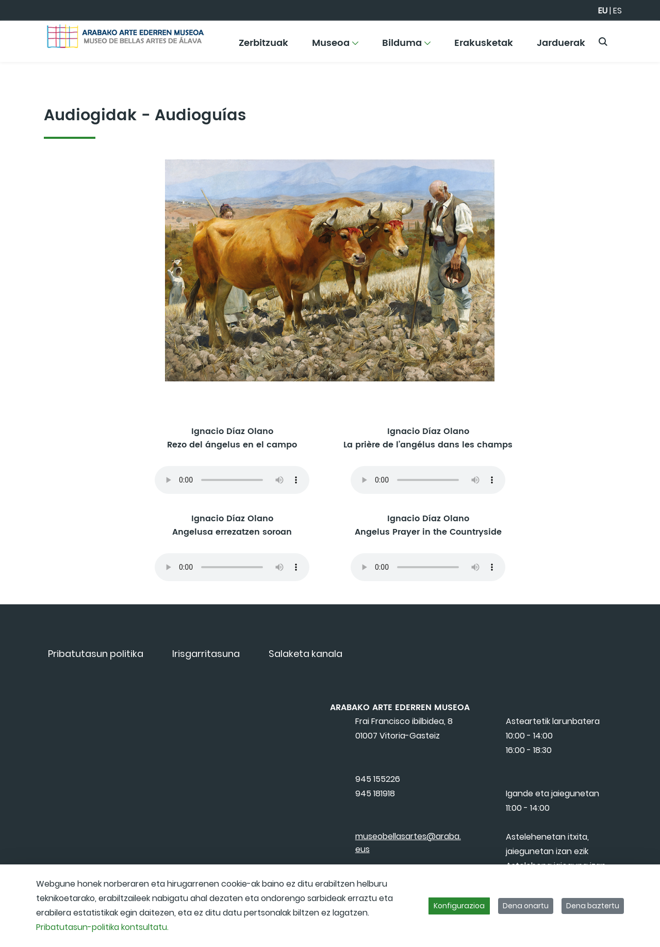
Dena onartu (526, 906)
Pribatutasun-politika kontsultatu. (102, 927)
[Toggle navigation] (634, 38)
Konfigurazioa (459, 906)
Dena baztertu (592, 906)
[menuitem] (263, 46)
